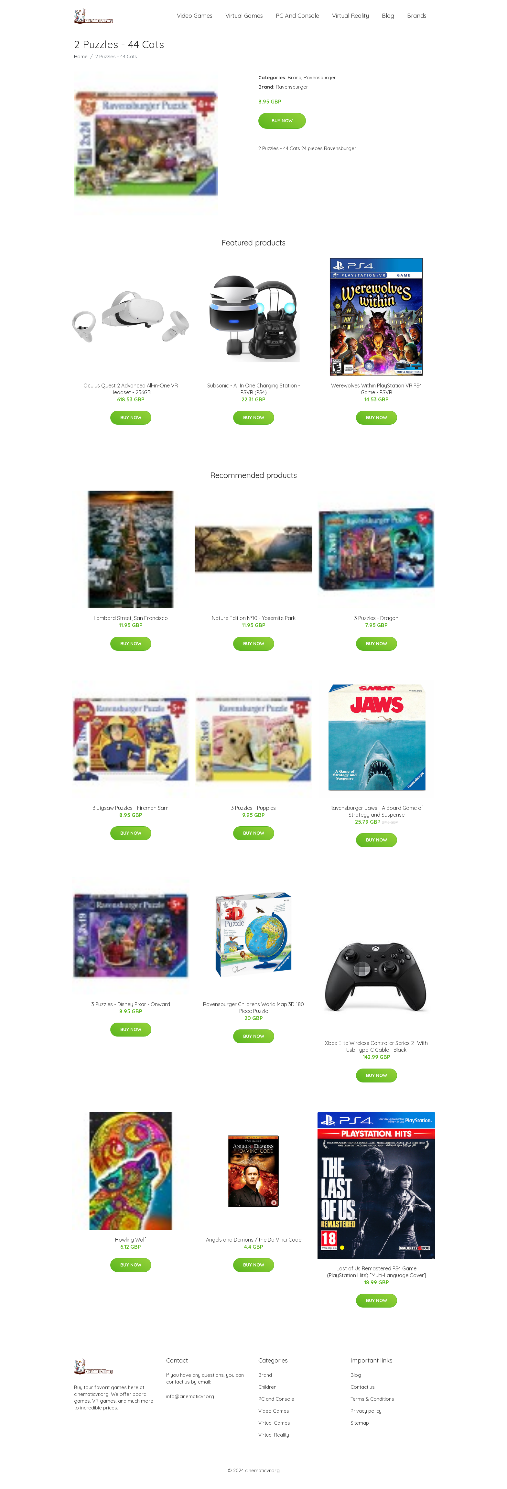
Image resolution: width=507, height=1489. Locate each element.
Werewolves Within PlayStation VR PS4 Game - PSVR (376, 396)
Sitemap (360, 1430)
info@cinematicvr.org (190, 1404)
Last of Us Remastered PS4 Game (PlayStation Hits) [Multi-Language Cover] (376, 1279)
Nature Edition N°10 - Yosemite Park (254, 625)
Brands (416, 19)
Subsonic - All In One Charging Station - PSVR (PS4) (253, 396)
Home (81, 63)
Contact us (363, 1394)
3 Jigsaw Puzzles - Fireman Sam (130, 815)
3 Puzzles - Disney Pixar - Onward (131, 1011)
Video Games (194, 19)
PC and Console (297, 19)
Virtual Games (244, 19)
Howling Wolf (130, 1247)
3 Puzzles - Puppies (253, 815)
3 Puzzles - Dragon (376, 625)
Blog (388, 19)
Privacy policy (366, 1418)
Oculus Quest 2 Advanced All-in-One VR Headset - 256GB (130, 396)
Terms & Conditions (372, 1406)
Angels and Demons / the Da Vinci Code (253, 1247)
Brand (294, 85)
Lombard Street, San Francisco (131, 625)
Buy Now (282, 128)
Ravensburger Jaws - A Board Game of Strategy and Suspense (376, 818)
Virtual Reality (350, 19)
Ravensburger (320, 85)
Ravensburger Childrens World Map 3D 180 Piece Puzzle (253, 1014)
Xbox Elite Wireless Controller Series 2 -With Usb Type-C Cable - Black (376, 1053)
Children (267, 1394)
